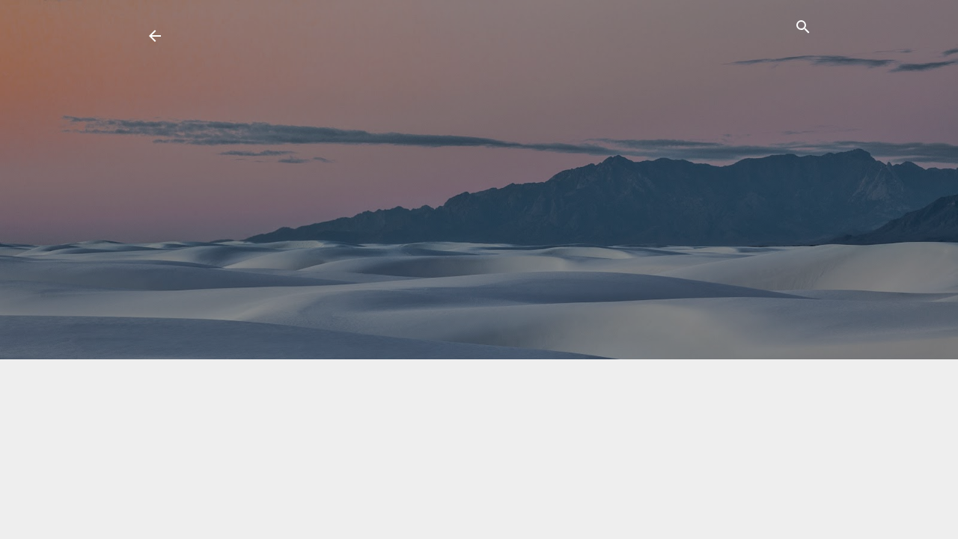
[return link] (155, 37)
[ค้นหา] (803, 29)
